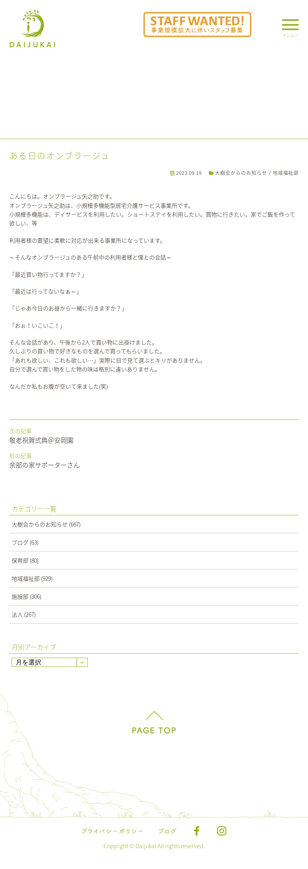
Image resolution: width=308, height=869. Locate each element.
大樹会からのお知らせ (241, 172)
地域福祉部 (286, 172)
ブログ (20, 542)
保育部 (20, 560)
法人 (17, 614)
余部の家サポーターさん (44, 465)
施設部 (20, 596)
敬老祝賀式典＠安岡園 (41, 440)
